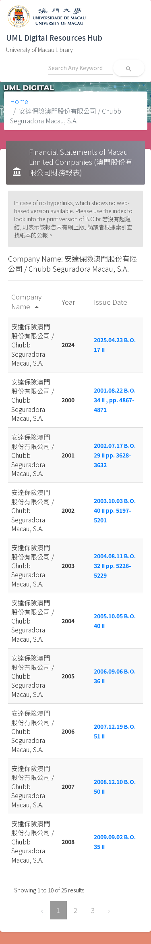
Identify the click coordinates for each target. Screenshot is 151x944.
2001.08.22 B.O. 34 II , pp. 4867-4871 (115, 400)
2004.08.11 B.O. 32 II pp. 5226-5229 (115, 565)
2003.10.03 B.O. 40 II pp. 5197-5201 (115, 510)
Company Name (26, 301)
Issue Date (111, 302)
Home (19, 101)
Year (69, 302)
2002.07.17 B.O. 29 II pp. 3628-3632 (115, 455)
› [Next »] (109, 910)
